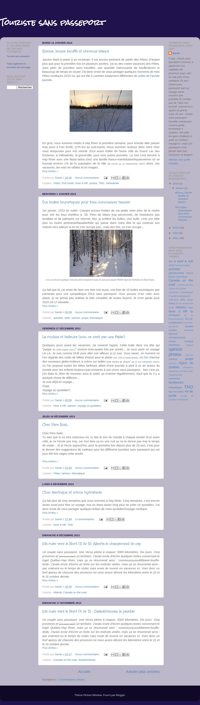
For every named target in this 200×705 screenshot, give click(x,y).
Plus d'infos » (50, 171)
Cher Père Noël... (55, 424)
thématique (96, 317)
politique (173, 359)
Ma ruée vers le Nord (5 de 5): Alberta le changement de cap (91, 543)
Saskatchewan (87, 659)
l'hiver (120, 279)
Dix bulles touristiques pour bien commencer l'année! (86, 202)
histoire (181, 307)
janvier (180, 188)
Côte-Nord (173, 300)
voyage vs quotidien (89, 405)
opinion (76, 317)
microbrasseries (177, 337)
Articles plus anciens (143, 672)
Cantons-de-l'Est (185, 285)
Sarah (176, 53)
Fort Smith (68, 183)
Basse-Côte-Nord (178, 276)
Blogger (120, 695)
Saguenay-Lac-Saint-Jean (181, 371)
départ (190, 300)
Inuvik (185, 323)
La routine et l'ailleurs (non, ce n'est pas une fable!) (83, 336)
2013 (176, 227)
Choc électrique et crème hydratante (72, 492)
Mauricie (173, 334)
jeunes (189, 326)
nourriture (174, 344)
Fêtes (57, 183)
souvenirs (174, 378)
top (170, 391)
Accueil (84, 672)
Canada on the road (75, 592)
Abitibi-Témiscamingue (179, 265)
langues (173, 330)
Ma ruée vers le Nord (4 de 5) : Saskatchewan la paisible (88, 611)
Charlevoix (174, 292)
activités (58, 317)
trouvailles (178, 391)
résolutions (188, 367)
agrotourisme (176, 273)
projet (85, 317)
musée (172, 341)
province (173, 363)
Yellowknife (112, 183)
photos (93, 183)
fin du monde (182, 303)
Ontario (189, 345)
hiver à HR (81, 183)
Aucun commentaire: (87, 177)
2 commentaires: (85, 519)
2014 (176, 183)
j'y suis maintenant (143, 362)
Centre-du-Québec (177, 288)
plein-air (189, 355)
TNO (101, 183)
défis (67, 317)
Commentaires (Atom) (72, 679)
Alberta (57, 592)
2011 (176, 238)
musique (188, 341)
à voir (189, 261)
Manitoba (189, 330)
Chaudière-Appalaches (179, 296)
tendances (176, 382)
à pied (178, 261)
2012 (176, 233)
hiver (190, 307)
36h (171, 261)
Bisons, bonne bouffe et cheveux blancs (75, 51)
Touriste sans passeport (18, 56)
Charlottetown (186, 292)
